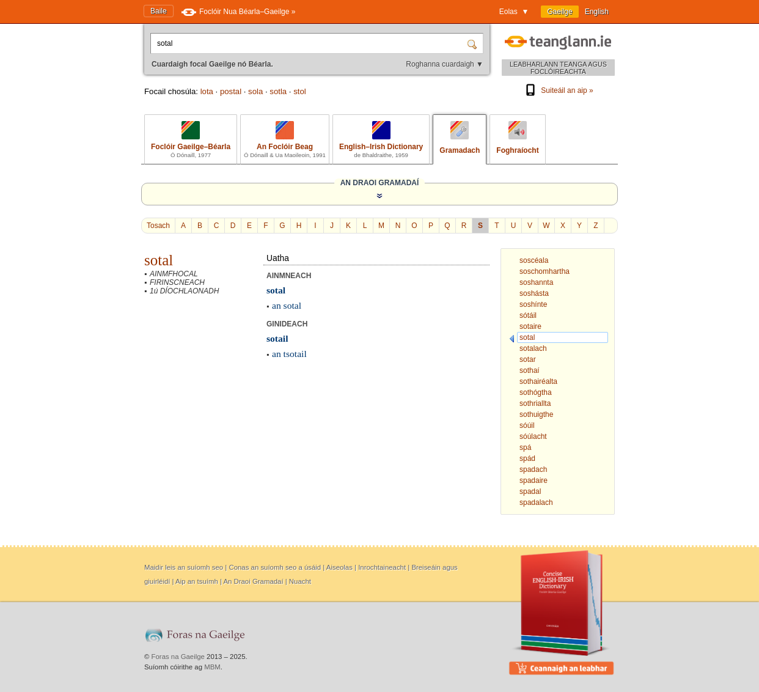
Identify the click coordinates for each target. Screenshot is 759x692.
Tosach (158, 225)
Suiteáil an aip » (558, 90)
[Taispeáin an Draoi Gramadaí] (379, 196)
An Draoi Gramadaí (253, 581)
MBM (212, 667)
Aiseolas (339, 567)
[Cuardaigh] (473, 43)
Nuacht (300, 581)
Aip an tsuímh (196, 581)
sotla (278, 91)
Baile (158, 11)
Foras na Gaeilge (178, 656)
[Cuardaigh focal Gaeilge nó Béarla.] (310, 43)
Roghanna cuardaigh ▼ (444, 64)
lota (206, 91)
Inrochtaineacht (382, 567)
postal (230, 91)
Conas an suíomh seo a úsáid (275, 567)
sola (255, 91)
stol (299, 91)
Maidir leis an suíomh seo (183, 567)
